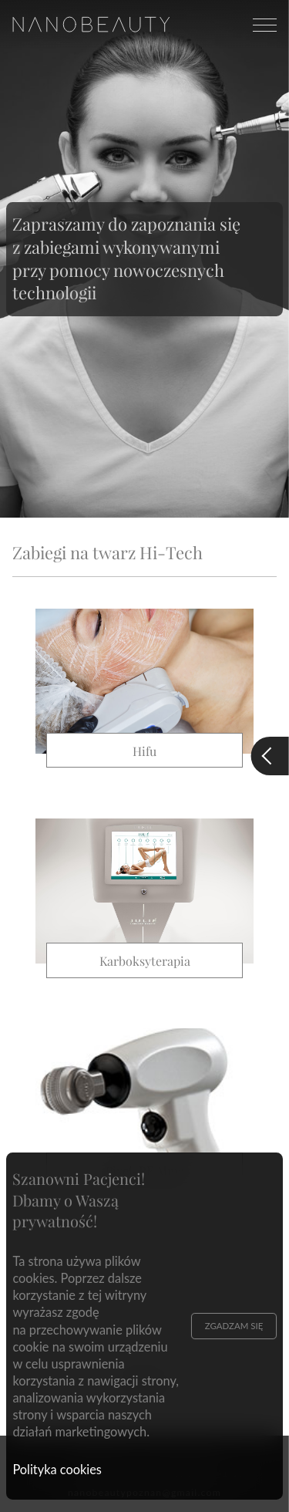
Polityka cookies (57, 1469)
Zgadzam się (234, 1326)
